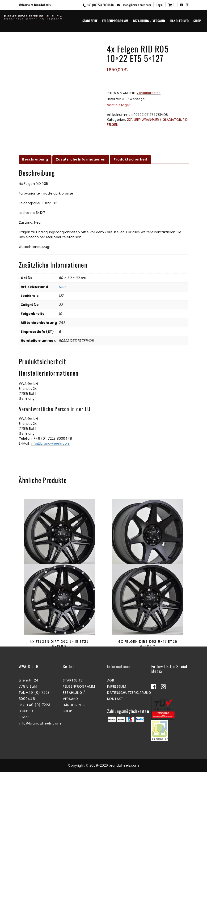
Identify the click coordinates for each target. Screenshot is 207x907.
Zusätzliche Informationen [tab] (81, 162)
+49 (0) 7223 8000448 (97, 4)
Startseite (89, 20)
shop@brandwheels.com (134, 4)
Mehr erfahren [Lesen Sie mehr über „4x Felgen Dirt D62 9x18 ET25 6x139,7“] (58, 738)
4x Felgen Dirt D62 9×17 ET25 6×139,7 (147, 713)
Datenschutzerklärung (129, 827)
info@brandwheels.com (51, 446)
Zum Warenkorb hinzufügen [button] (58, 607)
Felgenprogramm (115, 20)
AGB (110, 815)
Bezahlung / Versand (149, 20)
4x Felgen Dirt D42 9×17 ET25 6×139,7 (147, 582)
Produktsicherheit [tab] (130, 162)
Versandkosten (149, 93)
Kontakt (115, 833)
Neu (62, 289)
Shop (197, 20)
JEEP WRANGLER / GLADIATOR (157, 119)
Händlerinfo (179, 20)
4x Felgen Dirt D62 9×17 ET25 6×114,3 (59, 582)
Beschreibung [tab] (35, 162)
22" (129, 119)
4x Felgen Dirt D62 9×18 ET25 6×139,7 (59, 713)
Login (159, 4)
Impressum (116, 821)
